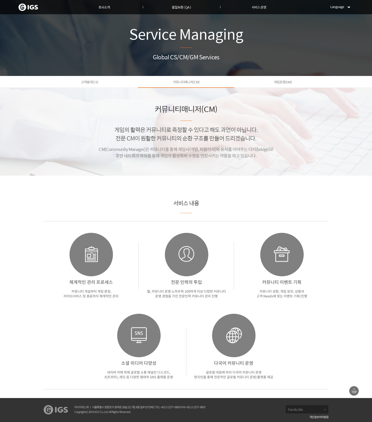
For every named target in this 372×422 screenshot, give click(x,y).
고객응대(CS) (89, 82)
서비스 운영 (258, 7)
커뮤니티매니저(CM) (186, 82)
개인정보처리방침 (318, 417)
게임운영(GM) (283, 82)
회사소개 (104, 7)
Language (337, 7)
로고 (28, 7)
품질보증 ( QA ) (181, 7)
